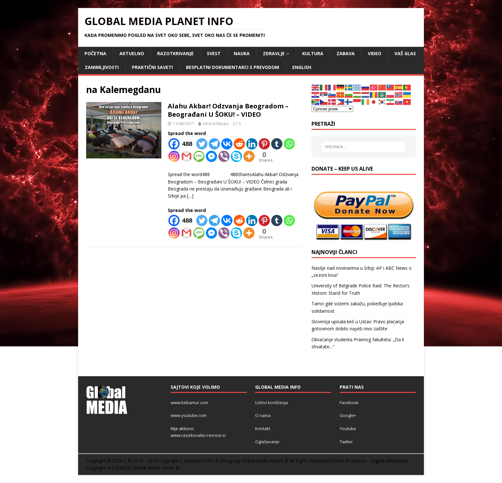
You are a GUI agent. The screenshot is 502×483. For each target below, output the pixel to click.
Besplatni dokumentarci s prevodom (232, 67)
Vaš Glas (405, 53)
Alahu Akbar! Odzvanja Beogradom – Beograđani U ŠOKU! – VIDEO (228, 110)
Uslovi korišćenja (271, 402)
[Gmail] (186, 156)
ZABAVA (345, 53)
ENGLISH (301, 67)
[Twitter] (201, 143)
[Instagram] (174, 156)
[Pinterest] (264, 143)
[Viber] (224, 156)
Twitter (346, 442)
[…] (190, 196)
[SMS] (199, 156)
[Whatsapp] (289, 143)
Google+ (348, 415)
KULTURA (312, 53)
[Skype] (236, 156)
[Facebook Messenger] (211, 156)
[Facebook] (181, 143)
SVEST (214, 53)
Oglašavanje (267, 442)
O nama (263, 415)
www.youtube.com (188, 415)
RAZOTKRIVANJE (175, 53)
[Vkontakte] (226, 143)
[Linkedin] (251, 143)
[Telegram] (214, 143)
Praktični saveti (152, 67)
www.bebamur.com (189, 402)
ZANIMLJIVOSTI (102, 67)
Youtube (348, 428)
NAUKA (242, 53)
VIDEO (374, 53)
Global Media (216, 123)
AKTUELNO (131, 53)
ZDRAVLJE (274, 53)
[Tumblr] (276, 143)
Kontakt (262, 428)
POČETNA (95, 53)
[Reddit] (239, 143)
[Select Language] (332, 109)
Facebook (349, 402)
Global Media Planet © (156, 468)
